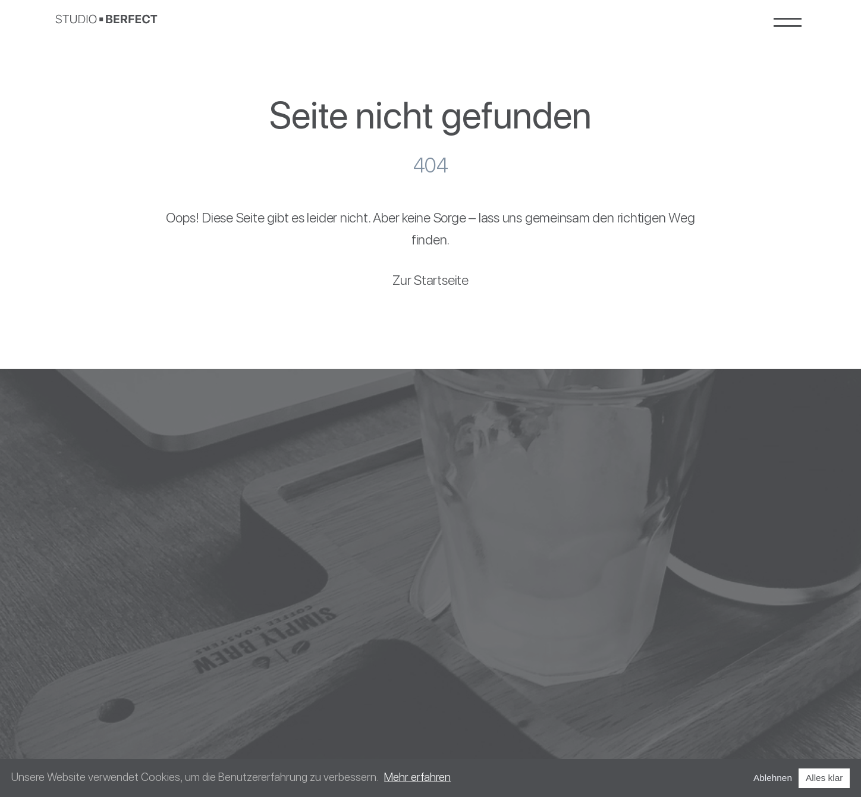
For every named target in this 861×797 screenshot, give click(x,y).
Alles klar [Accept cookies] (824, 778)
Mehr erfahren (417, 777)
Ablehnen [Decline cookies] (772, 778)
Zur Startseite (430, 280)
